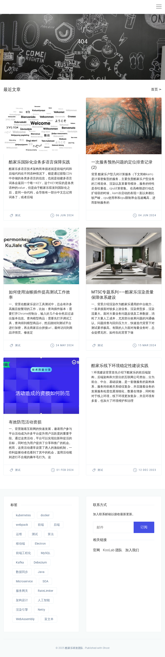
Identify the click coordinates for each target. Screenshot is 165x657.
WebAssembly (25, 619)
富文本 (48, 619)
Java (41, 572)
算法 (51, 534)
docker (45, 515)
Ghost (106, 647)
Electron (40, 543)
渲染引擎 (22, 609)
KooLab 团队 (112, 550)
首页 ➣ (156, 89)
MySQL (45, 553)
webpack (22, 524)
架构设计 (22, 600)
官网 (96, 550)
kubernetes (23, 515)
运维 (19, 534)
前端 (41, 524)
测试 (18, 215)
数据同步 (22, 572)
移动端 (20, 543)
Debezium (40, 562)
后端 (57, 524)
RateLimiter (45, 590)
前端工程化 (23, 553)
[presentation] (41, 126)
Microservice (24, 581)
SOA (45, 581)
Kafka (20, 562)
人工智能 (44, 600)
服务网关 (22, 590)
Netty (41, 609)
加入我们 (132, 550)
